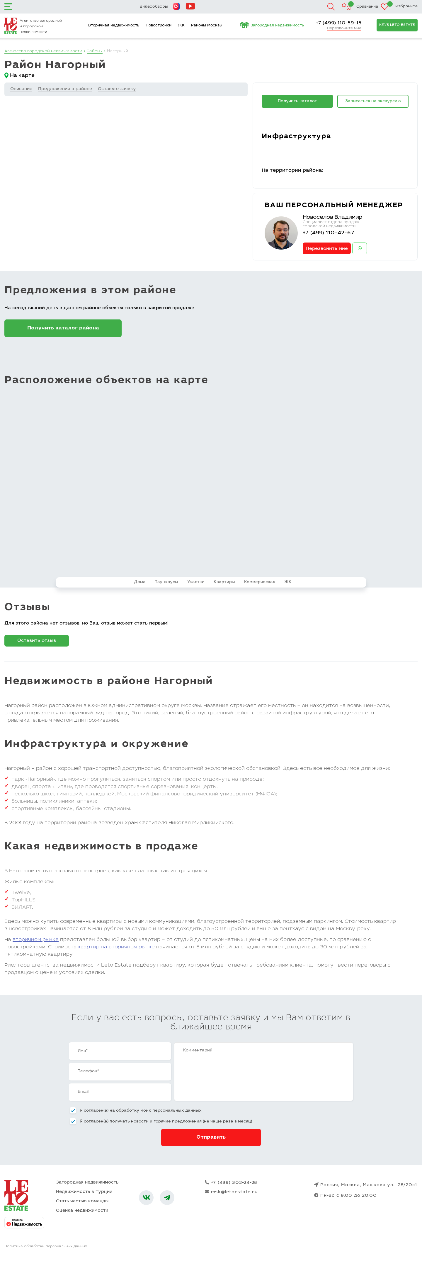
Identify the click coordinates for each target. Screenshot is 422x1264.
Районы (96, 51)
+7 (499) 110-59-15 (338, 23)
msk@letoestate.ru (231, 1193)
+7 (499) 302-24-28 (231, 1183)
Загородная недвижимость (277, 26)
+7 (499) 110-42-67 (329, 233)
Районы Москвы (206, 26)
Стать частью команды (82, 1202)
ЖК (181, 26)
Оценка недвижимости (82, 1211)
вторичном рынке (36, 940)
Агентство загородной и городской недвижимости (41, 26)
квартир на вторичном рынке (116, 948)
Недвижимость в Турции (84, 1193)
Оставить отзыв (36, 641)
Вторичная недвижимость (113, 26)
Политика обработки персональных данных (45, 1247)
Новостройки (158, 26)
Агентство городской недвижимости (44, 51)
